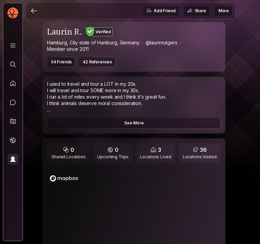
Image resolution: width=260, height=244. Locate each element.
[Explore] (12, 64)
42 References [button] (97, 61)
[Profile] (12, 159)
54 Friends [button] (61, 61)
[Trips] (12, 140)
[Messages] (12, 102)
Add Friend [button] (160, 11)
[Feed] (12, 83)
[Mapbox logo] (64, 178)
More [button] (223, 10)
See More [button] (134, 122)
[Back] (33, 10)
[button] (12, 121)
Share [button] (196, 11)
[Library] (12, 45)
